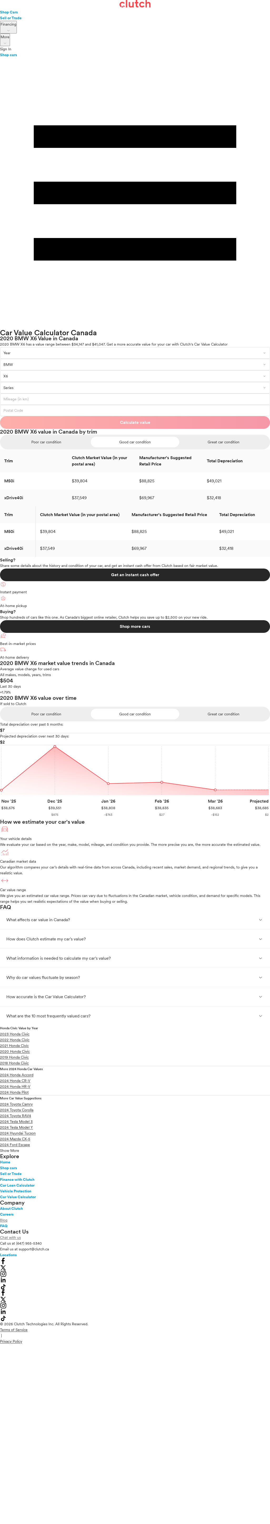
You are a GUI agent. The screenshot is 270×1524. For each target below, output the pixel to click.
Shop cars (8, 55)
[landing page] (135, 4)
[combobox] (135, 353)
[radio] (46, 442)
